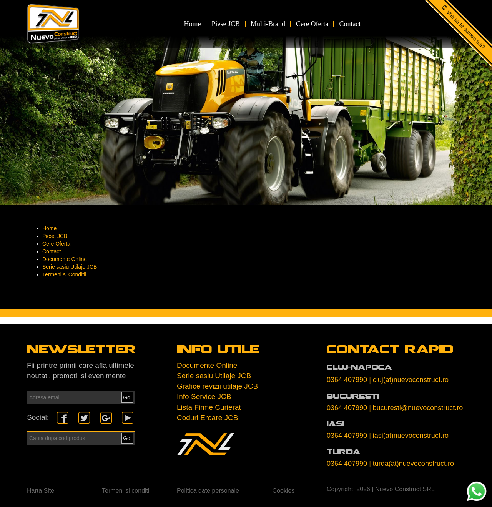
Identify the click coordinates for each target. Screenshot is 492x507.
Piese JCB (225, 24)
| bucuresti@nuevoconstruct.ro (416, 408)
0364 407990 (347, 380)
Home (192, 24)
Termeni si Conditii (64, 274)
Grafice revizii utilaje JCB (217, 386)
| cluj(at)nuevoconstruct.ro (409, 380)
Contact (350, 24)
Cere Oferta (312, 24)
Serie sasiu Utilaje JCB (69, 267)
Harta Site (40, 490)
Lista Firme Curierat (209, 407)
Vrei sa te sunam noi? (466, 29)
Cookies (284, 490)
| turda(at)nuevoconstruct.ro (411, 463)
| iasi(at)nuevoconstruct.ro (409, 435)
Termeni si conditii (126, 490)
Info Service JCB (204, 396)
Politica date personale (208, 490)
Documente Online (64, 259)
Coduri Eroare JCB (207, 418)
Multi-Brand (268, 24)
